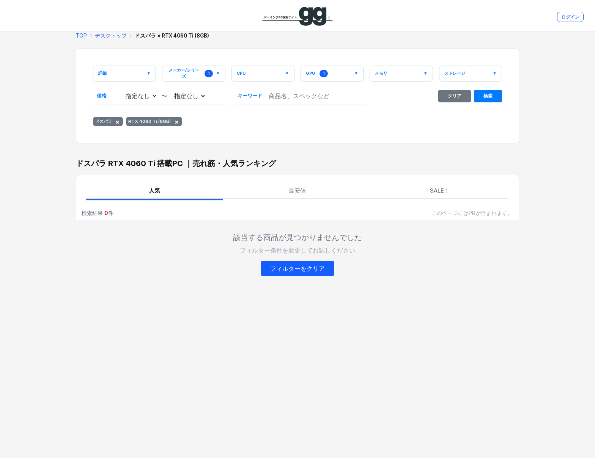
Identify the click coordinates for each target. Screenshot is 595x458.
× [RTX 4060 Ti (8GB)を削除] (181, 124)
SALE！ (440, 193)
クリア (455, 98)
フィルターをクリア (297, 271)
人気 (154, 193)
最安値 (297, 193)
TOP (81, 36)
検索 (488, 98)
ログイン (570, 17)
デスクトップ (111, 36)
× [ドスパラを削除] (120, 124)
